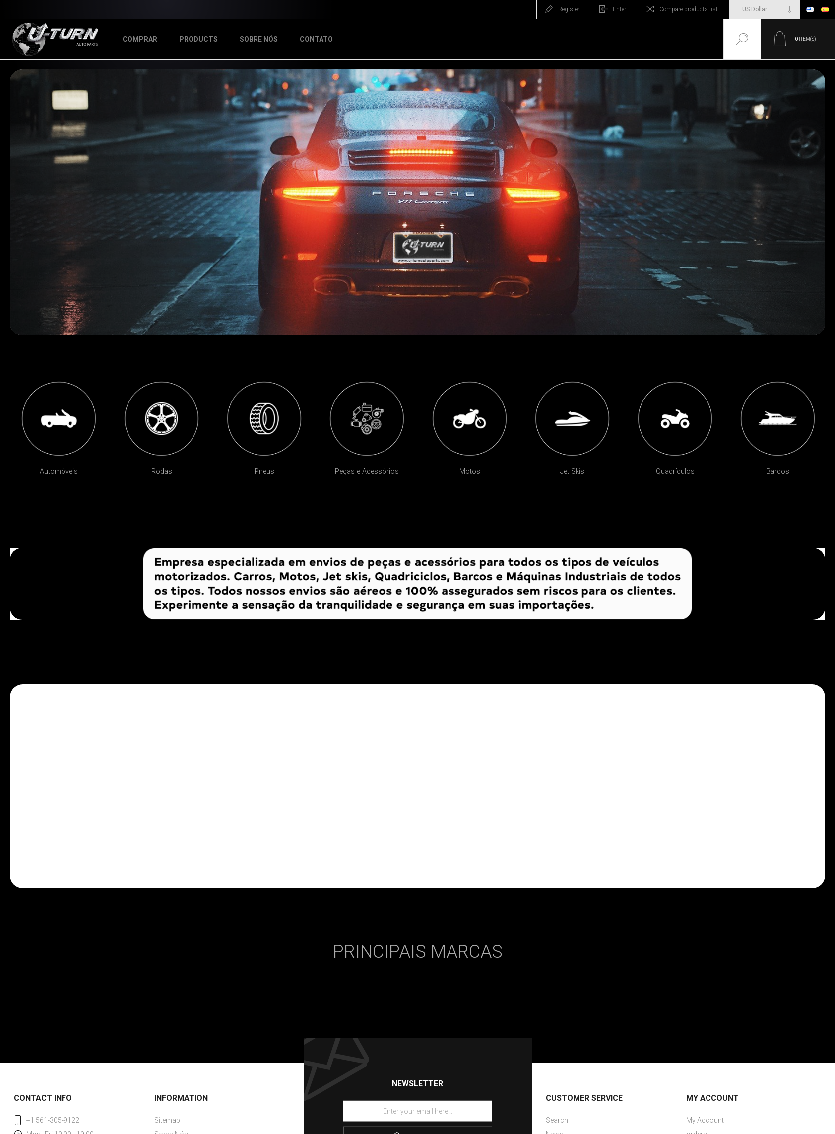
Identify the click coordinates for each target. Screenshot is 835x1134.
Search (557, 1120)
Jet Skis (572, 471)
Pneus (264, 471)
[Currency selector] (765, 9)
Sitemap (167, 1120)
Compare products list (688, 9)
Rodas (161, 471)
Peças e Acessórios (367, 471)
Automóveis (59, 471)
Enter (619, 9)
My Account (705, 1120)
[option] (58, 431)
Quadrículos (675, 471)
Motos (469, 471)
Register (568, 9)
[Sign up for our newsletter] (417, 1111)
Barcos (777, 471)
